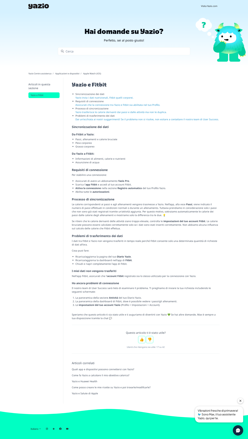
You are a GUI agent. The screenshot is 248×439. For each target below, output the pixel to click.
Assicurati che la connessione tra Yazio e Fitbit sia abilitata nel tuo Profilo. (117, 104)
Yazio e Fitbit (37, 95)
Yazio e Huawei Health (84, 381)
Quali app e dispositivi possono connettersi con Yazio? (103, 369)
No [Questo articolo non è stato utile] (149, 339)
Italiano (36, 428)
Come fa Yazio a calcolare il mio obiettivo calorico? (100, 375)
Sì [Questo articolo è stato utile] (141, 339)
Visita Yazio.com (209, 6)
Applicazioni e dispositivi (67, 73)
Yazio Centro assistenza (39, 73)
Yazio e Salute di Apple (85, 393)
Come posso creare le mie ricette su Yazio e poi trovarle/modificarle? (111, 387)
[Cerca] (124, 51)
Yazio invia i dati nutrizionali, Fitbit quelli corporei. (104, 97)
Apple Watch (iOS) (92, 73)
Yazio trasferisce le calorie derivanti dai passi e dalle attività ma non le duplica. (121, 112)
